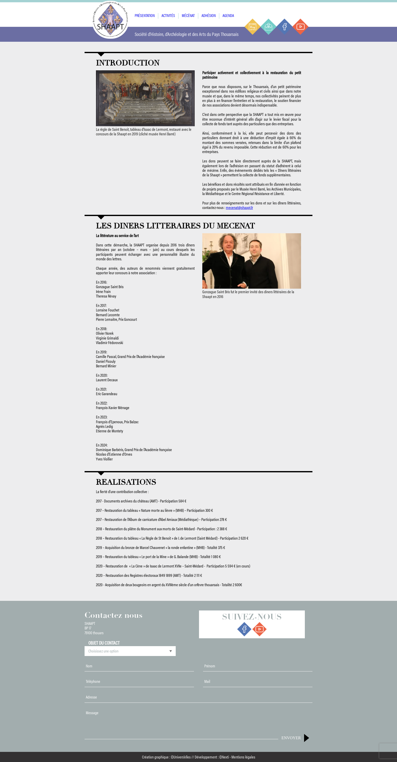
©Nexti (224, 757)
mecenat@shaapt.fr (239, 207)
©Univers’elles (181, 757)
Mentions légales (243, 757)
